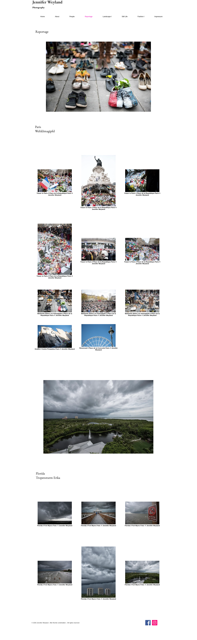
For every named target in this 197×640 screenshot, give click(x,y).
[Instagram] (154, 622)
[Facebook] (148, 622)
